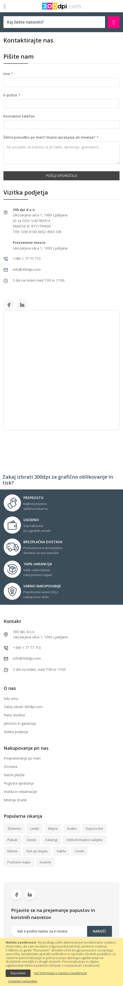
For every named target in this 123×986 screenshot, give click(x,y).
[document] (61, 962)
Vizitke (72, 828)
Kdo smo (11, 698)
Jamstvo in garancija (20, 723)
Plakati (12, 840)
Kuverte (45, 862)
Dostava (10, 766)
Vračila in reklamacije (20, 791)
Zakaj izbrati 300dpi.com (23, 706)
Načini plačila (14, 775)
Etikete (12, 851)
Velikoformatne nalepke (84, 840)
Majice (53, 828)
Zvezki (31, 840)
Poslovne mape (19, 862)
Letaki (34, 828)
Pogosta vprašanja (19, 783)
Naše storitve (14, 715)
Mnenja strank (15, 800)
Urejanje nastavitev (22, 981)
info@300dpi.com (27, 658)
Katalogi (51, 840)
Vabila (61, 851)
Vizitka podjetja (16, 731)
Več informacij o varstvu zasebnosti (60, 973)
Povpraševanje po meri (22, 758)
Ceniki (79, 851)
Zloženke (14, 828)
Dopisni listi (94, 828)
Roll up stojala (37, 851)
